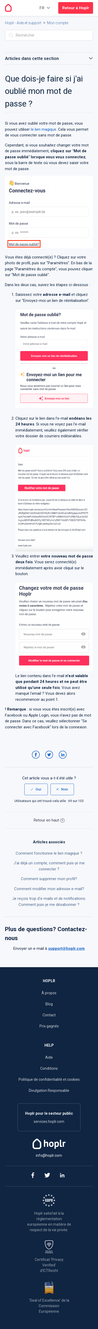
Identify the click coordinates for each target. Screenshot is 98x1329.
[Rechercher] (49, 35)
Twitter (50, 759)
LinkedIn (63, 759)
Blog (49, 1004)
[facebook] (32, 1176)
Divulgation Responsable (49, 1090)
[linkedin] (62, 1176)
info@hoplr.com (49, 1155)
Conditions (49, 1068)
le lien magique (43, 129)
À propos (49, 993)
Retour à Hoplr (75, 8)
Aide (49, 1057)
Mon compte (57, 23)
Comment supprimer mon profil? (49, 878)
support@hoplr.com (66, 948)
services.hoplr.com (49, 1121)
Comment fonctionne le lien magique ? (49, 853)
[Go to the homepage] (8, 8)
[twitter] (47, 1176)
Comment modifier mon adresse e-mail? (49, 888)
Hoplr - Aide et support (23, 23)
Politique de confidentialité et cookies (49, 1079)
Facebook (37, 759)
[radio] (36, 789)
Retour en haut (49, 820)
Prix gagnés (49, 1026)
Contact (49, 1015)
